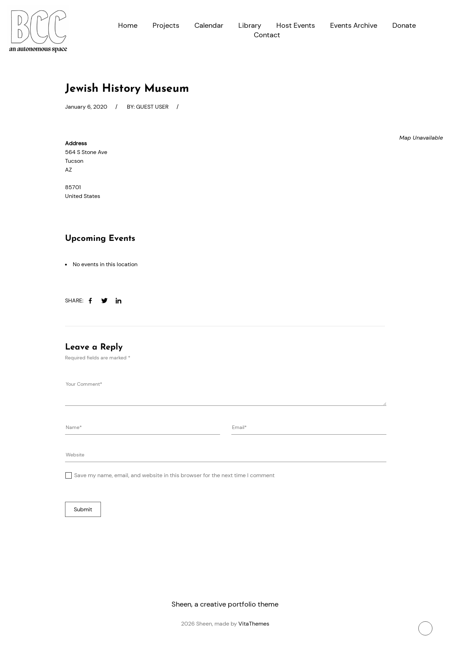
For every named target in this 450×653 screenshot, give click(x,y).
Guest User (152, 106)
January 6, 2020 (86, 106)
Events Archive (353, 25)
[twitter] (104, 300)
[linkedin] (118, 300)
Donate (404, 25)
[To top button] (425, 628)
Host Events (295, 25)
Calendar (208, 25)
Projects (166, 25)
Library (249, 25)
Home (127, 25)
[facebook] (90, 300)
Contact (267, 34)
